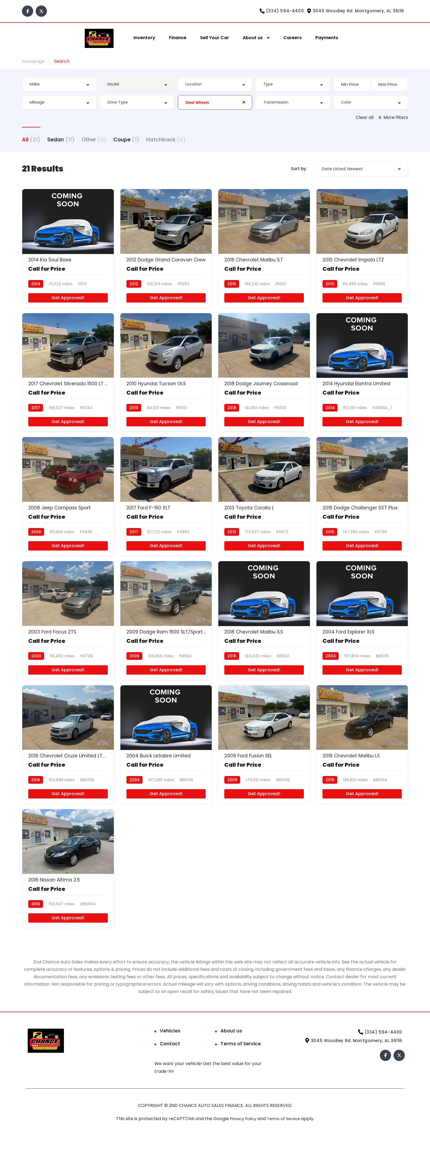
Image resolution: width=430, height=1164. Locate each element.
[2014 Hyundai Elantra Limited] (362, 380)
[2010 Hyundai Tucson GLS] (166, 380)
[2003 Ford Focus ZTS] (68, 636)
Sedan (67, 139)
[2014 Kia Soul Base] (68, 253)
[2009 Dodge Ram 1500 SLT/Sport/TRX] (166, 636)
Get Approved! (68, 304)
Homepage (34, 61)
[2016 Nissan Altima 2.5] (68, 892)
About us (253, 38)
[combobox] (59, 84)
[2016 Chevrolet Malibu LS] (362, 764)
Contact (170, 1068)
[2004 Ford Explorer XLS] (362, 636)
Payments (326, 38)
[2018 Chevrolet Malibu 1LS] (264, 636)
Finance (177, 38)
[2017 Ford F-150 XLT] (166, 508)
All (31, 139)
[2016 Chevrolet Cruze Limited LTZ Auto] (68, 764)
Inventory (144, 38)
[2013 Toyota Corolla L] (264, 508)
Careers (292, 38)
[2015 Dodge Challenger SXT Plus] (362, 508)
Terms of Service (240, 1068)
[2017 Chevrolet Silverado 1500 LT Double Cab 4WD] (68, 380)
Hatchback (193, 139)
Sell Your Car (214, 38)
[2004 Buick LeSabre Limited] (166, 764)
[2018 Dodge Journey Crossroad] (264, 380)
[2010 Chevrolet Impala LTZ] (362, 253)
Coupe (147, 139)
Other (107, 139)
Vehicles (170, 1055)
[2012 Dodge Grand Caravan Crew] (166, 253)
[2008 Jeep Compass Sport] (68, 508)
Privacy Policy (242, 1143)
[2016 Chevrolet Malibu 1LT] (264, 253)
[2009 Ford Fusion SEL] (264, 764)
